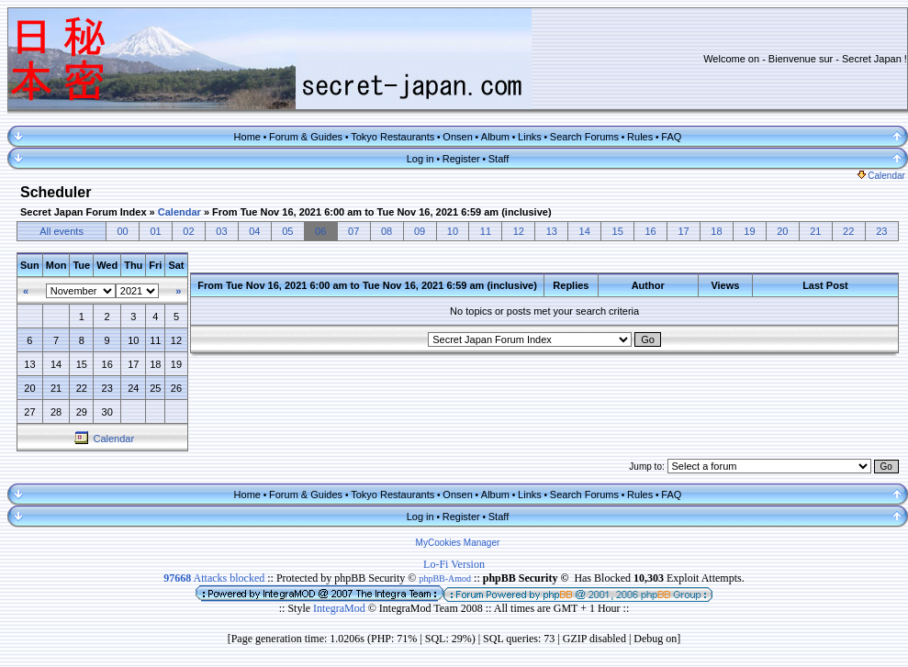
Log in (420, 158)
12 (518, 231)
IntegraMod (340, 608)
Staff (498, 158)
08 (386, 231)
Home (247, 136)
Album (495, 136)
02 (188, 231)
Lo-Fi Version (454, 564)
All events (61, 231)
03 (221, 231)
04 (254, 231)
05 (287, 231)
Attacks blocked (213, 578)
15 (617, 231)
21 (815, 231)
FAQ (671, 136)
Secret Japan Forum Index (83, 211)
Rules (640, 136)
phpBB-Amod (445, 578)
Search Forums (584, 136)
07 (353, 231)
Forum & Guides (305, 136)
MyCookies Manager (458, 543)
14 (584, 231)
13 (551, 231)
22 (848, 231)
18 (716, 231)
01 (155, 231)
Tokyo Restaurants (392, 136)
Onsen (457, 136)
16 (650, 231)
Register (461, 158)
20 (782, 231)
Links (530, 136)
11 (485, 231)
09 (419, 231)
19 (749, 231)
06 (320, 231)
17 (683, 231)
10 (452, 231)
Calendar (881, 176)
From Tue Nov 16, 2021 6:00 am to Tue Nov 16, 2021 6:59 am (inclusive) (381, 211)
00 (122, 231)
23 (881, 231)
